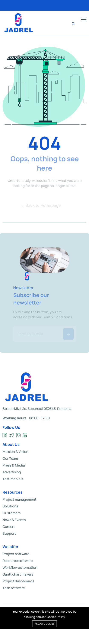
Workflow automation (20, 567)
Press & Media (14, 465)
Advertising (12, 472)
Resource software (18, 560)
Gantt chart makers (18, 574)
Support (9, 533)
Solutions (10, 506)
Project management (19, 499)
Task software (14, 588)
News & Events (14, 519)
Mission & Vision (15, 451)
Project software (16, 553)
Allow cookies (44, 623)
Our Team (10, 458)
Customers (11, 513)
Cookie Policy (56, 617)
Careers (9, 526)
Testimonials (13, 479)
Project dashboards (18, 581)
